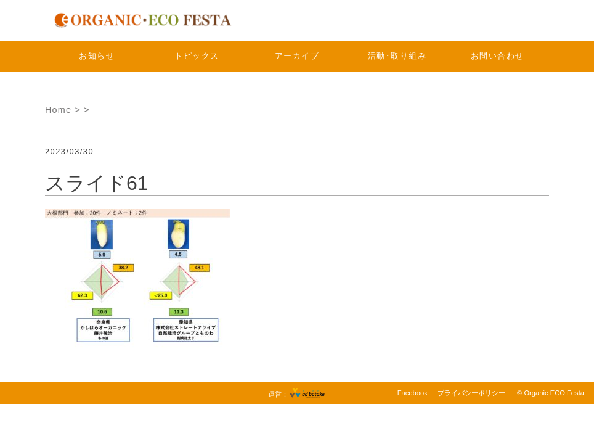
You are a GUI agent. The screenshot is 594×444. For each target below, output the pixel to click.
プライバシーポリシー (471, 393)
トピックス (196, 55)
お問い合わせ (497, 55)
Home (58, 110)
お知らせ (97, 55)
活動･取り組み (397, 55)
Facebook (412, 393)
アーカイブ (297, 55)
